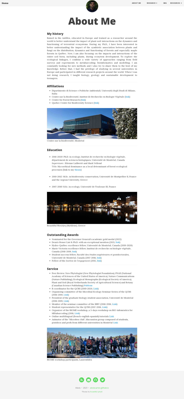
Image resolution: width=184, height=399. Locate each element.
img (165, 5)
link (127, 96)
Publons (88, 285)
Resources (175, 5)
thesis (78, 169)
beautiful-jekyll (96, 392)
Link (95, 288)
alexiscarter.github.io (99, 388)
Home (5, 5)
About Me (136, 5)
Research (151, 5)
